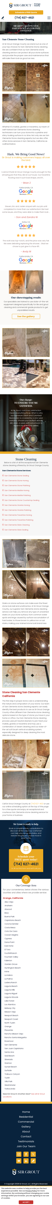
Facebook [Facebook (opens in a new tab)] (26, 1154)
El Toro (7, 949)
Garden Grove (11, 964)
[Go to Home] (26, 5)
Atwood (8, 909)
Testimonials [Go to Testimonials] (26, 1141)
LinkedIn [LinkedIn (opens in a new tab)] (26, 1160)
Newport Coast (11, 1019)
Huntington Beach (13, 968)
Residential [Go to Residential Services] (26, 1117)
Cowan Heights (11, 935)
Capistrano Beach (13, 920)
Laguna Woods (11, 997)
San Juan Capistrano (14, 1048)
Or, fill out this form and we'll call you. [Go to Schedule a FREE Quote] (26, 868)
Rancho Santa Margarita (16, 1037)
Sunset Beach (11, 1066)
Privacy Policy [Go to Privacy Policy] (31, 1191)
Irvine (7, 971)
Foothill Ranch (11, 953)
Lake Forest (9, 1001)
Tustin (7, 1077)
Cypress (8, 938)
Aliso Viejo (9, 902)
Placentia (9, 1030)
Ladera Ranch (11, 982)
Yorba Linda (10, 1088)
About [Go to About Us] (26, 1131)
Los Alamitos (10, 1004)
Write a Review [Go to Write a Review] (2, 17)
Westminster (10, 1085)
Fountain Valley (11, 957)
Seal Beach (10, 1055)
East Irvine (9, 946)
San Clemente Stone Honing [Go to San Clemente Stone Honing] (17, 480)
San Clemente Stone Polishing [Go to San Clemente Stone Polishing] (17, 485)
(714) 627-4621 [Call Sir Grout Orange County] (24, 17)
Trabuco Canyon (12, 1074)
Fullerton (8, 960)
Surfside (8, 1070)
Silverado (9, 1059)
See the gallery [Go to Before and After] (26, 316)
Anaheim (8, 905)
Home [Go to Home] (26, 1112)
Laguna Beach (11, 986)
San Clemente (11, 1044)
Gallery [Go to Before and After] (26, 1126)
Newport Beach (11, 1015)
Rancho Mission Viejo (14, 1033)
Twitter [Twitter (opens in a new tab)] (33, 1154)
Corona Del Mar (11, 924)
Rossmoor (9, 1041)
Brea (7, 913)
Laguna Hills (10, 990)
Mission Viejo (10, 1012)
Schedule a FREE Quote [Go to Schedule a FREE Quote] (26, 12)
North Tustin (10, 1022)
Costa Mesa (10, 927)
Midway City (10, 1008)
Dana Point (9, 942)
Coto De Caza (11, 931)
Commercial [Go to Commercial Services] (26, 1121)
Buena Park (9, 916)
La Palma (9, 979)
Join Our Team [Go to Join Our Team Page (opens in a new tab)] (26, 1146)
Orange (8, 1026)
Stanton (8, 1063)
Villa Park (8, 1081)
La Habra (8, 975)
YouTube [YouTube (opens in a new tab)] (18, 1160)
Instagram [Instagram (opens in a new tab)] (18, 1154)
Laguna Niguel (11, 993)
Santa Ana (9, 1052)
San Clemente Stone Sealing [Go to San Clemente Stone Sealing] (17, 475)
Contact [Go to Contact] (26, 1136)
